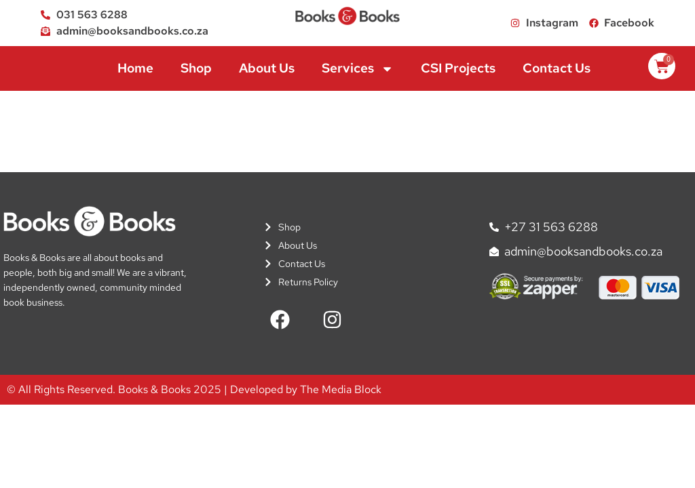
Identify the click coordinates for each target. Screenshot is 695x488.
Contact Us (556, 68)
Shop (196, 68)
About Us (267, 68)
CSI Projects (458, 68)
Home (135, 68)
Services (358, 69)
